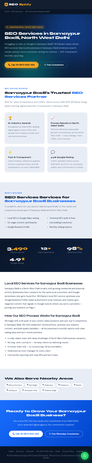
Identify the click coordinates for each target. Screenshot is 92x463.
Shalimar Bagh (50, 390)
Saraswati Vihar (29, 390)
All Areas (30, 451)
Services (20, 451)
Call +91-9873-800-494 (21, 65)
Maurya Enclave (14, 385)
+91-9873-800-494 (44, 451)
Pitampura (63, 385)
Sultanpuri (12, 390)
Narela (77, 385)
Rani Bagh (32, 385)
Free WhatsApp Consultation (64, 434)
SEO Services (16, 11)
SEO (18, 4)
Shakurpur (48, 385)
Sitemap (79, 451)
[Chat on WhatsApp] (85, 456)
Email (58, 451)
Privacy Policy (68, 451)
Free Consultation (54, 65)
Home (7, 11)
